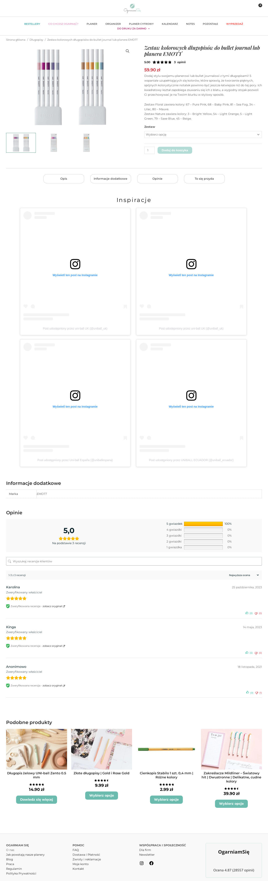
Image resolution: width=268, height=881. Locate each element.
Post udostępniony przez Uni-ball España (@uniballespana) (75, 460)
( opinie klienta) (180, 62)
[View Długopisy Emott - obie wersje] (21, 143)
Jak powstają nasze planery (25, 849)
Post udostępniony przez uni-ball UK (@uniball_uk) (75, 328)
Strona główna (15, 39)
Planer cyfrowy (141, 23)
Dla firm (145, 844)
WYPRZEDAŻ (234, 23)
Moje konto (81, 858)
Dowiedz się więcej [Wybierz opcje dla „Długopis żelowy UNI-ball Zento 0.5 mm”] (36, 794)
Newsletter (147, 849)
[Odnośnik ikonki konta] (248, 8)
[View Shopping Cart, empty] (257, 8)
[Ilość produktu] (149, 150)
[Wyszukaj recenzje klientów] (134, 561)
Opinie (157, 178)
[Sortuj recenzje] (243, 575)
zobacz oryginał (52, 606)
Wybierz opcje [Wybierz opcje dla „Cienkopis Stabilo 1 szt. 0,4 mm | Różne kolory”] (166, 798)
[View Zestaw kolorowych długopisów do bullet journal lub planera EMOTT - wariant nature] (86, 143)
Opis (63, 178)
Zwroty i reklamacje (87, 853)
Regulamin (14, 863)
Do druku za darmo (133, 29)
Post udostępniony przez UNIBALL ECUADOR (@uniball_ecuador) (191, 460)
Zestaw (149, 127)
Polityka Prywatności (21, 868)
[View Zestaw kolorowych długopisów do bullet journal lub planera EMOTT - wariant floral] (54, 143)
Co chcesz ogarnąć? (63, 23)
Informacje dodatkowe (110, 178)
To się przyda (204, 178)
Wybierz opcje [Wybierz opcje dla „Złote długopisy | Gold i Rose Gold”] (101, 794)
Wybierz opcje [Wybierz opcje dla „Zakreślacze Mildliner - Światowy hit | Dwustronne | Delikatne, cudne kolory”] (231, 798)
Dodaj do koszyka (175, 150)
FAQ (76, 844)
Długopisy (36, 39)
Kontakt (78, 863)
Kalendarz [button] (170, 23)
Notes (190, 23)
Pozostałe (210, 23)
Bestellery (32, 23)
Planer (92, 23)
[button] (240, 8)
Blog (9, 853)
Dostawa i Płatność (86, 849)
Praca (10, 858)
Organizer (113, 23)
